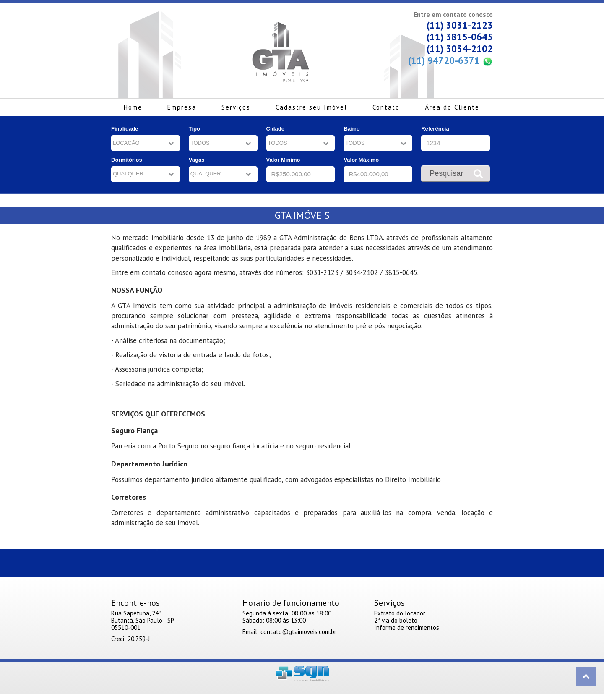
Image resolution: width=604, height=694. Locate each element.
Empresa (181, 107)
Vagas (197, 160)
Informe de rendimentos (406, 627)
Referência (435, 129)
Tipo (194, 129)
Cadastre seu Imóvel (311, 107)
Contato (386, 107)
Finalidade (124, 129)
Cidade (275, 129)
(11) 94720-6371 (450, 61)
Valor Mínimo (283, 160)
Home (133, 107)
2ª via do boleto (395, 620)
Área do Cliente (452, 107)
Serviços (235, 107)
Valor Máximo (361, 160)
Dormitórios (126, 160)
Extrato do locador (399, 613)
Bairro (351, 129)
